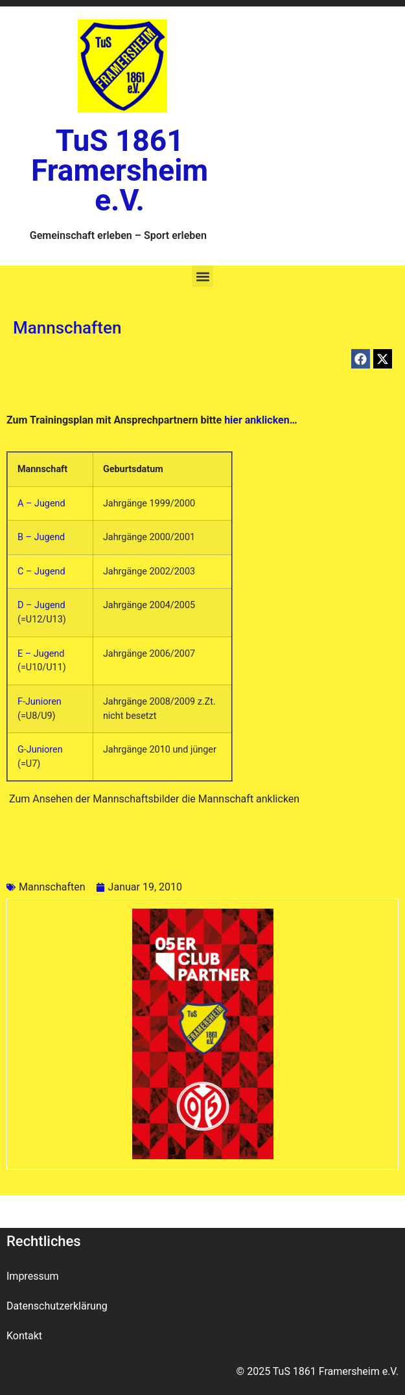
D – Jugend (41, 605)
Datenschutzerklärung (57, 1306)
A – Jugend (41, 503)
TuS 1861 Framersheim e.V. (119, 170)
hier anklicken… (259, 420)
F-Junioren (39, 701)
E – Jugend (40, 653)
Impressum (32, 1276)
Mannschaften (52, 887)
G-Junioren (40, 749)
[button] (202, 276)
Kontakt (24, 1336)
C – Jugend (41, 571)
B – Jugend (41, 537)
